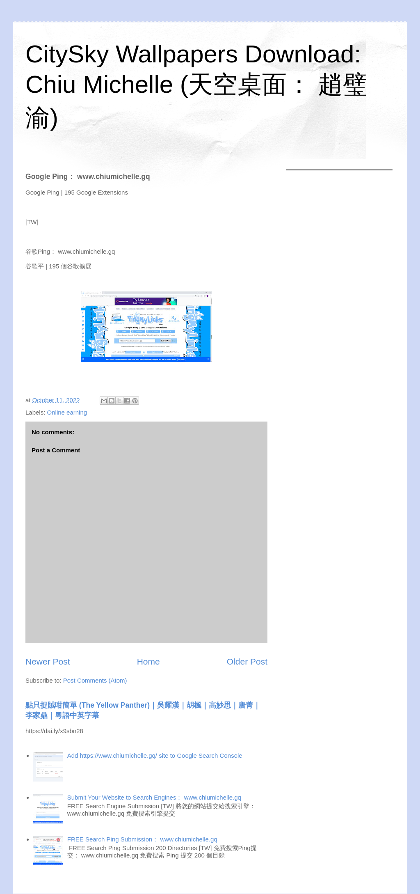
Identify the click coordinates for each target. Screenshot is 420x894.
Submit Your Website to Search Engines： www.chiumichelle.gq (154, 797)
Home (148, 661)
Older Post (247, 661)
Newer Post (47, 661)
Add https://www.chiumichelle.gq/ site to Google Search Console (154, 755)
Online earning (67, 412)
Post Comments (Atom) (95, 680)
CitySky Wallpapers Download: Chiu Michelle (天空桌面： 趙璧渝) (196, 85)
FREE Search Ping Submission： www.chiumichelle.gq (142, 839)
